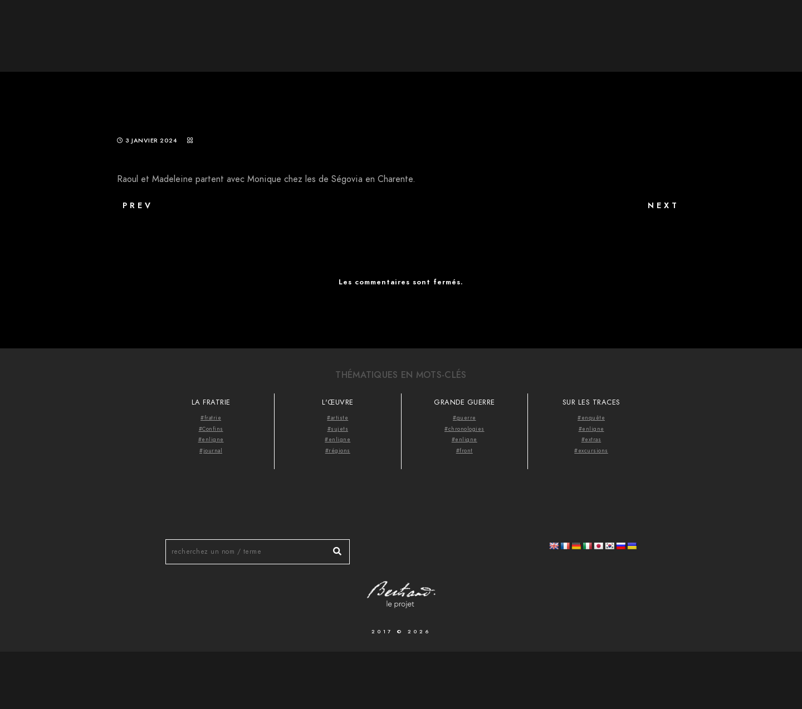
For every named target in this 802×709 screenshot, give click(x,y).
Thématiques (672, 27)
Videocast (742, 27)
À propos (606, 27)
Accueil (552, 27)
